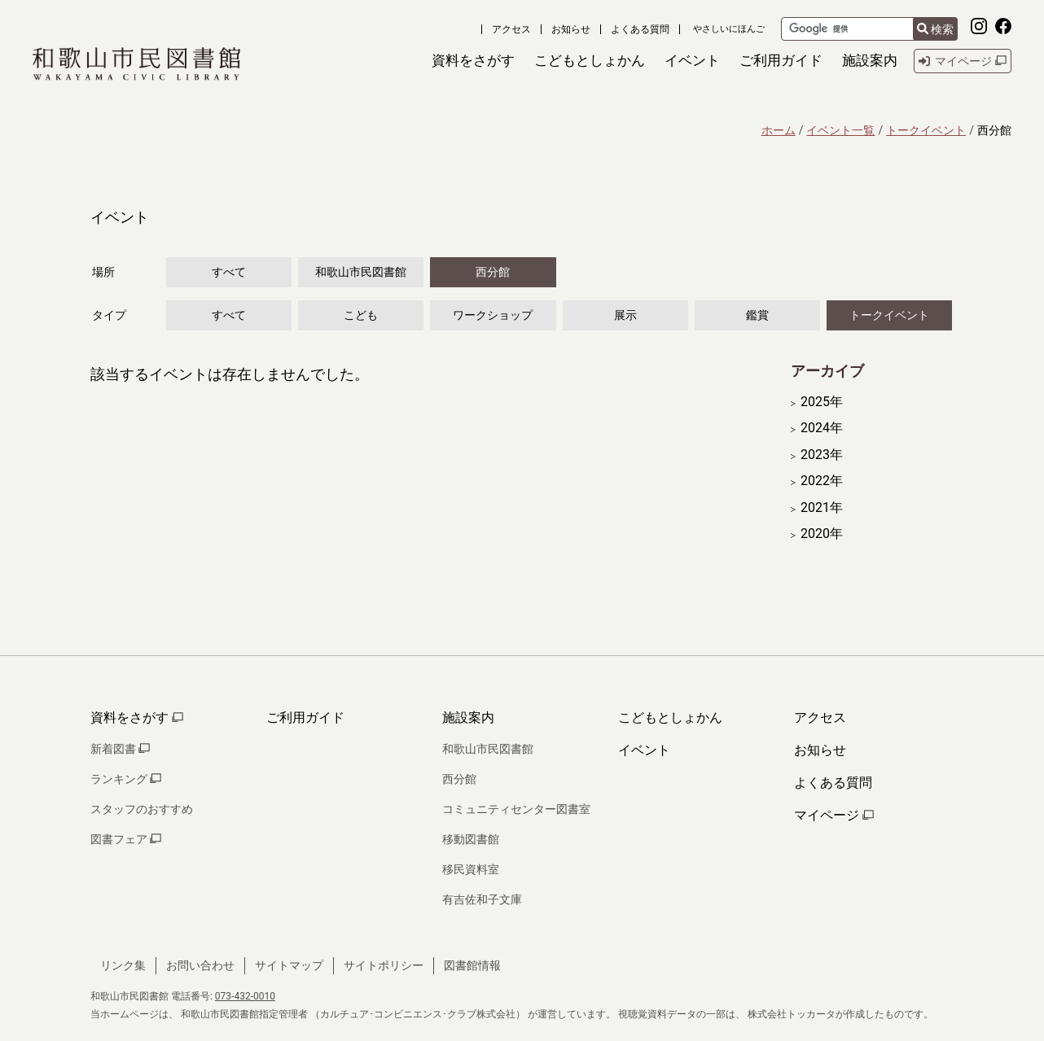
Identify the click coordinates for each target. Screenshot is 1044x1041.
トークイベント (926, 130)
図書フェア (125, 839)
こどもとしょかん (670, 717)
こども (361, 314)
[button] (473, 61)
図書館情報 (472, 965)
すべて (229, 271)
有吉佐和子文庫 (482, 899)
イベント (644, 750)
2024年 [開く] (822, 428)
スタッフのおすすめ (141, 809)
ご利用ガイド (305, 717)
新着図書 (120, 748)
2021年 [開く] (822, 508)
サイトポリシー (383, 965)
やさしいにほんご (729, 28)
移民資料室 (470, 869)
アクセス (511, 29)
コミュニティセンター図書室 (516, 809)
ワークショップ (493, 314)
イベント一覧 (840, 130)
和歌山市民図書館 (360, 271)
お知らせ (570, 29)
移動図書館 (470, 839)
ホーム (778, 130)
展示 (625, 314)
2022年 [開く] (822, 481)
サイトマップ (289, 965)
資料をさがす (136, 717)
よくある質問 (640, 29)
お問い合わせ (200, 965)
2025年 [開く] (822, 402)
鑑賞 (757, 314)
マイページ (834, 815)
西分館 (493, 271)
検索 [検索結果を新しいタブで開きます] (935, 29)
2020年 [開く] (822, 534)
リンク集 (123, 965)
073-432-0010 (245, 996)
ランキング (125, 778)
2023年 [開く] (822, 455)
